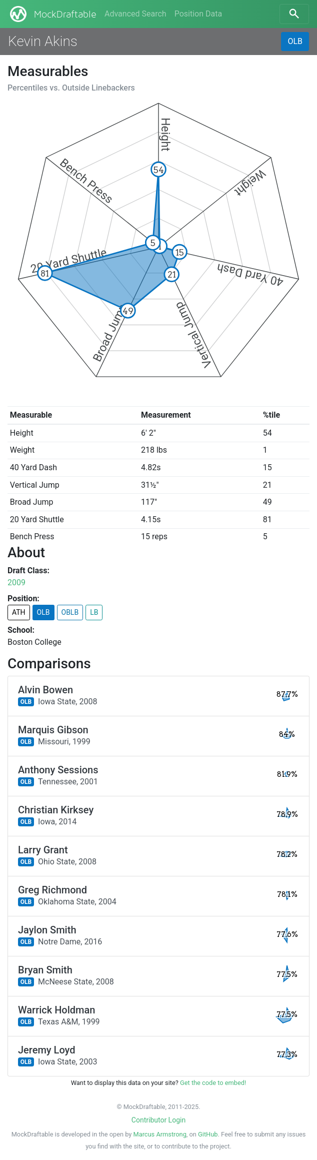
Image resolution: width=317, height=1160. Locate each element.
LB (94, 612)
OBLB (70, 612)
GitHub (208, 1134)
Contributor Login (159, 1120)
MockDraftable (52, 14)
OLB (295, 41)
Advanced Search (135, 14)
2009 (17, 582)
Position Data (198, 14)
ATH (19, 612)
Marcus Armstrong (160, 1134)
